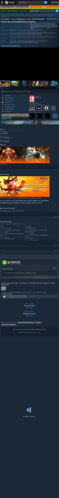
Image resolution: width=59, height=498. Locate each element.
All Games (3, 15)
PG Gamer (6, 141)
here (29, 273)
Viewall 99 (53, 108)
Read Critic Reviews (15, 263)
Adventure (4, 46)
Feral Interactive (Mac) (32, 41)
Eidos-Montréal (13, 41)
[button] (3, 11)
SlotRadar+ (5, 133)
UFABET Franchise (20, 15)
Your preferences (5, 284)
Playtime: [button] (38, 322)
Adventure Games (11, 15)
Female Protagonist (14, 46)
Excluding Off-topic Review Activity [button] (25, 322)
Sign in (2, 91)
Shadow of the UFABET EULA (8, 115)
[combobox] (31, 2)
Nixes (26, 41)
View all (54, 268)
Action (8, 46)
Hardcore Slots (7, 137)
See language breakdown (6, 294)
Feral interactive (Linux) (43, 41)
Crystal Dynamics (20, 41)
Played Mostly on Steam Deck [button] (8, 324)
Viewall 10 (55, 116)
